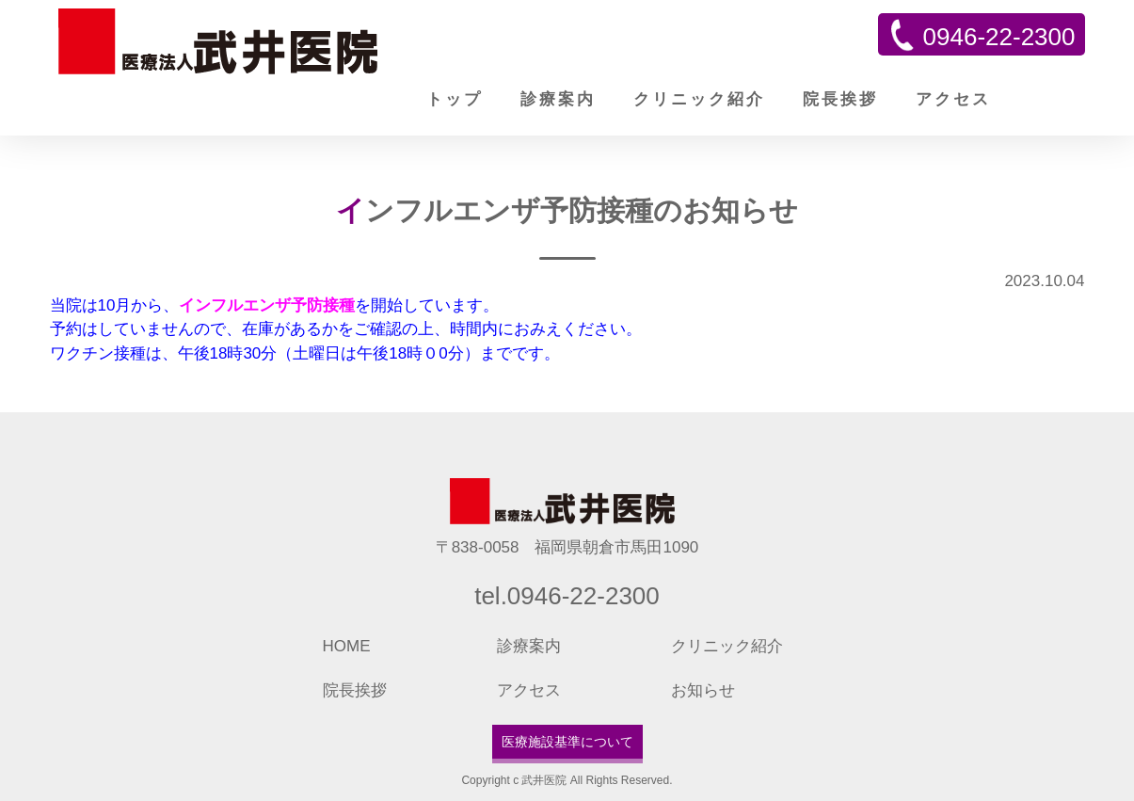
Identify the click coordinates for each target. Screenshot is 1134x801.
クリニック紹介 (699, 99)
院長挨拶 (840, 99)
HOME (347, 646)
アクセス (953, 99)
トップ (454, 99)
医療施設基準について (567, 741)
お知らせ (703, 690)
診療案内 (558, 99)
